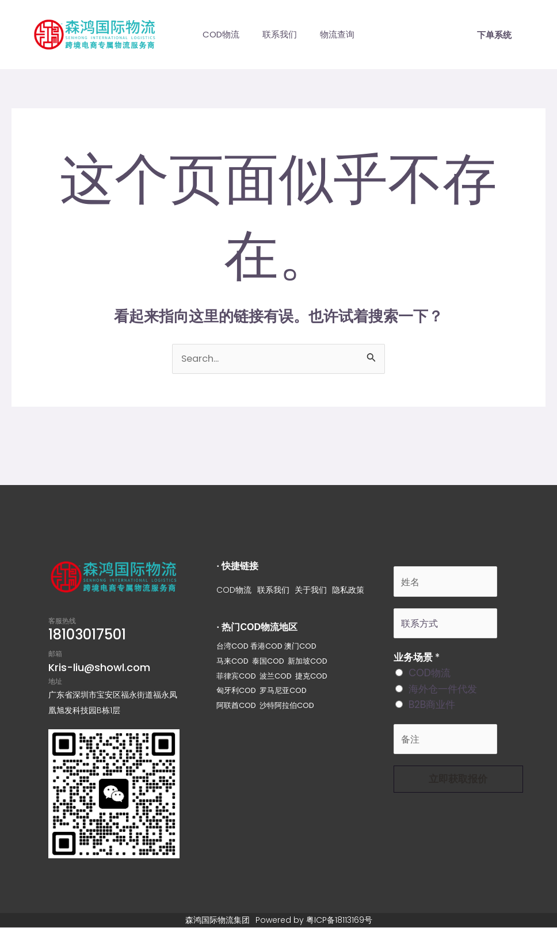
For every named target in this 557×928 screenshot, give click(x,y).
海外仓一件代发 (443, 692)
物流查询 (343, 34)
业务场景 (417, 661)
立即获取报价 (458, 783)
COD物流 (215, 34)
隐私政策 (349, 590)
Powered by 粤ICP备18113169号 (313, 920)
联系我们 (279, 34)
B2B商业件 (432, 708)
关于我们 (311, 590)
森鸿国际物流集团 (217, 920)
